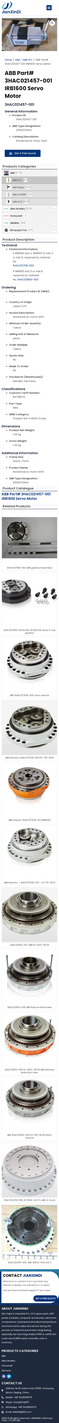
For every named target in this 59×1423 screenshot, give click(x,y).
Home (8, 60)
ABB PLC (28, 60)
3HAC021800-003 (27, 279)
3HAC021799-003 (23, 265)
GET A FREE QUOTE (45, 1298)
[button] (49, 7)
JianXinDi (11, 12)
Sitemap (47, 1418)
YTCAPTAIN (14, 1420)
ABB (17, 60)
